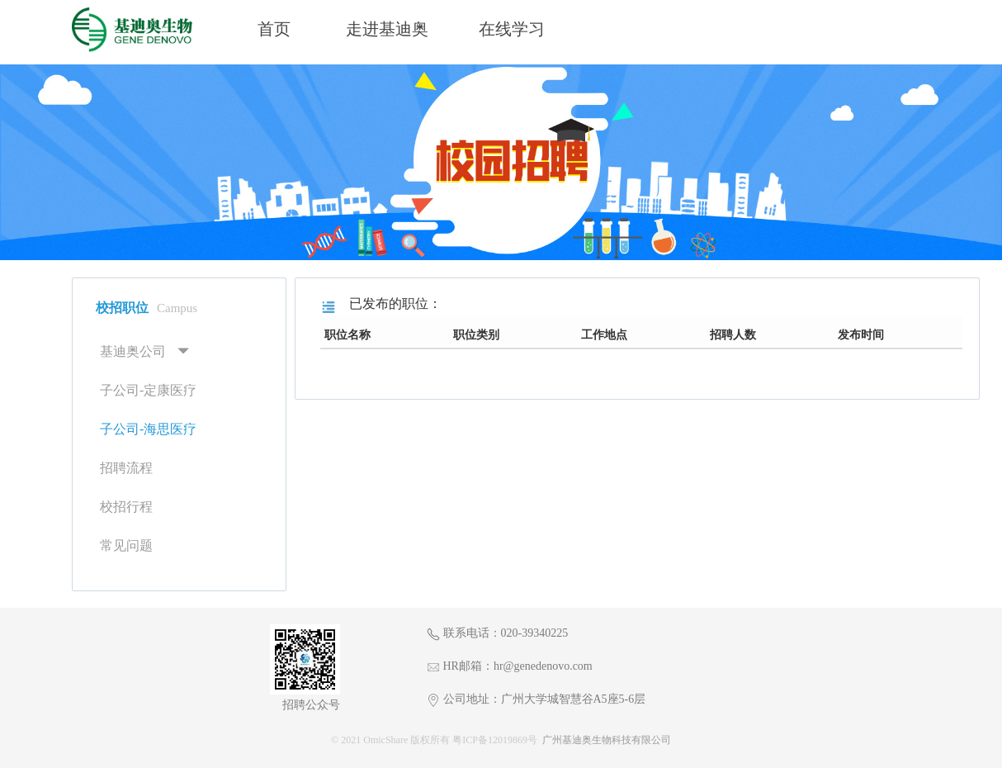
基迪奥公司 (133, 351)
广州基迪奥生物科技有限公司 (606, 740)
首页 (274, 29)
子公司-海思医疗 (148, 429)
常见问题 (126, 545)
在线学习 (512, 29)
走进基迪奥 (387, 29)
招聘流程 (126, 468)
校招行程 (126, 507)
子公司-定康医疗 (148, 390)
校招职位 (146, 308)
